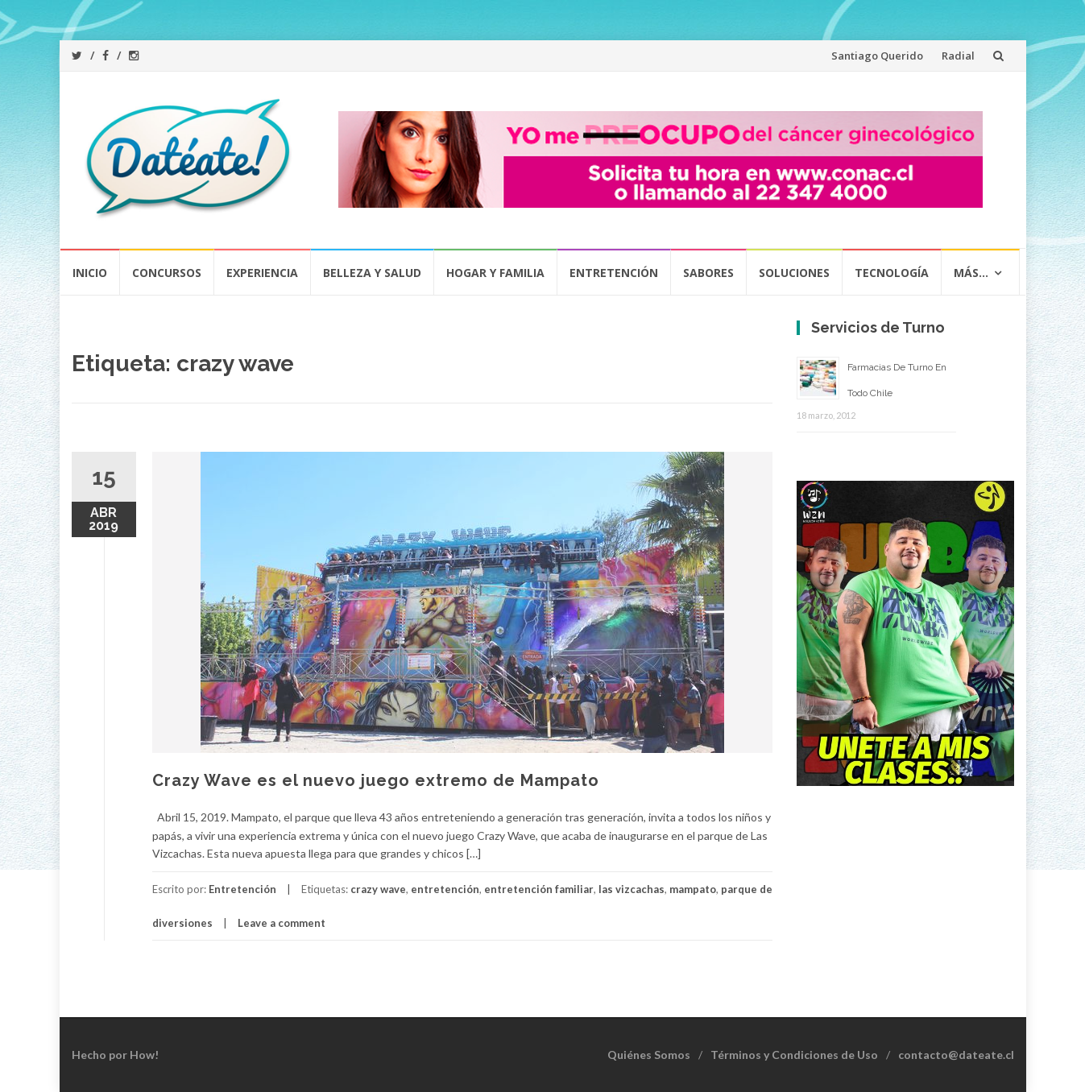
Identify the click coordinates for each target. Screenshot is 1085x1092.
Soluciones (794, 272)
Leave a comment (281, 922)
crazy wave (378, 889)
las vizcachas (631, 889)
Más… (971, 272)
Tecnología (892, 272)
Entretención (613, 272)
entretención (445, 889)
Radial (958, 55)
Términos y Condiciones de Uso (794, 1054)
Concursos (166, 272)
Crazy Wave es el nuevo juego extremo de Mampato (375, 780)
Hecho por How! (115, 1054)
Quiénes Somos (648, 1054)
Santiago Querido (877, 55)
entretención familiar (539, 889)
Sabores (708, 272)
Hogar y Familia (495, 272)
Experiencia (262, 272)
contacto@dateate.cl (956, 1054)
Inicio (89, 272)
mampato (692, 889)
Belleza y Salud (372, 272)
